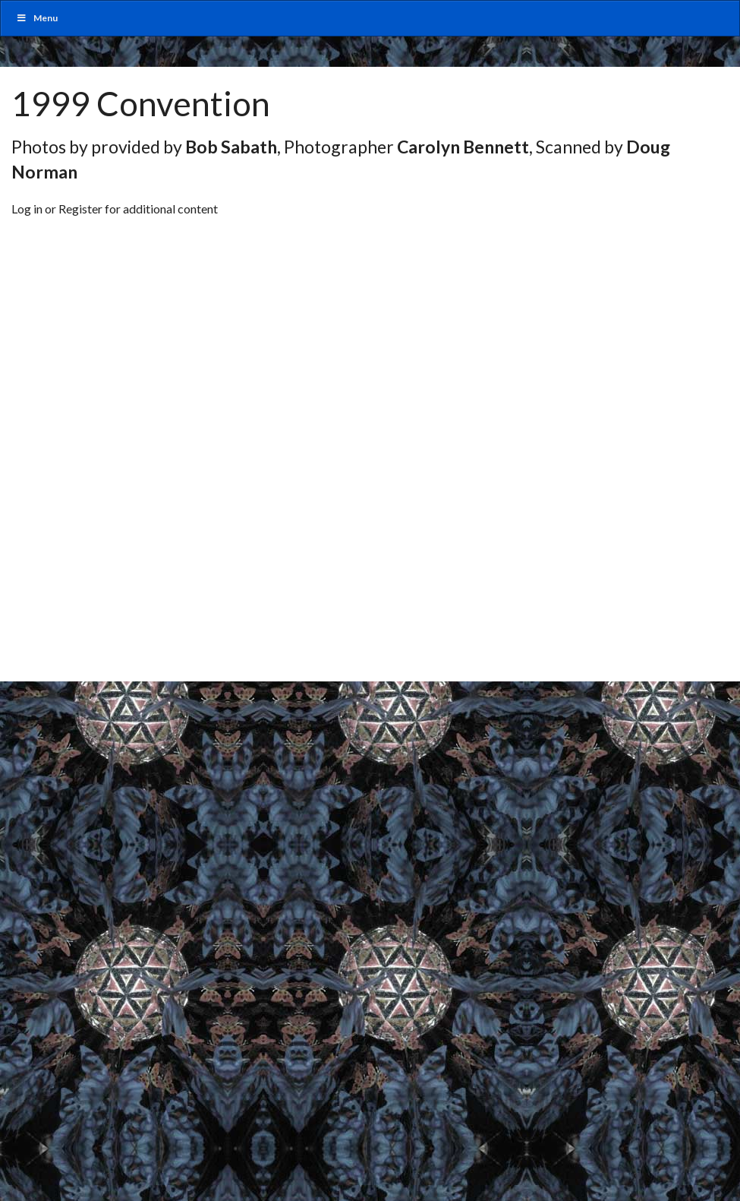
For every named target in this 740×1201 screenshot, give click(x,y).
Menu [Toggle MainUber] (37, 18)
